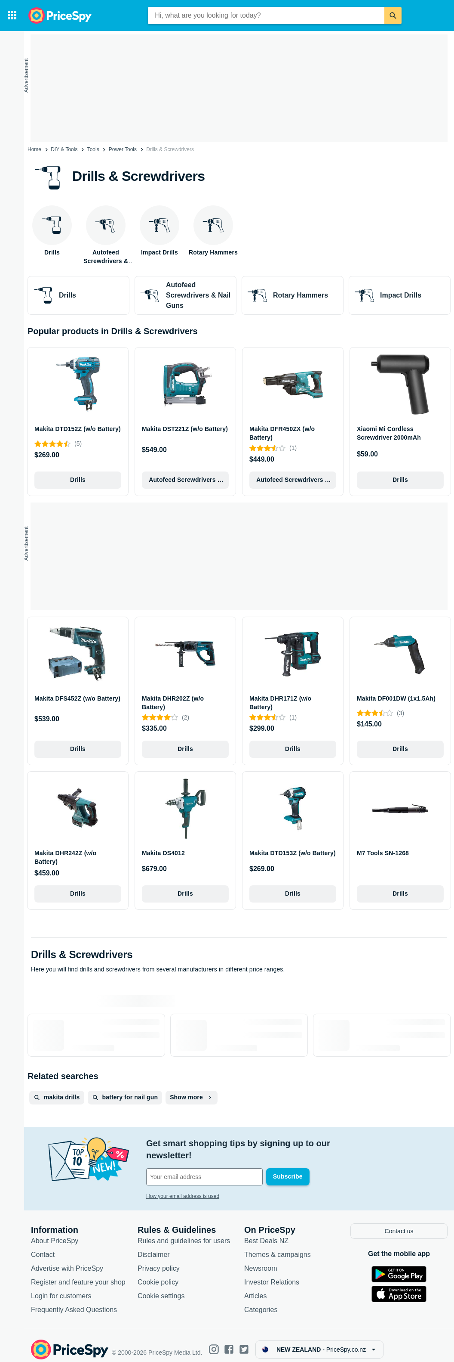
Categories (260, 1301)
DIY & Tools (64, 149)
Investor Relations (271, 1274)
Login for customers (61, 1287)
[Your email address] (204, 1164)
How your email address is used (182, 1184)
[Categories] (12, 15)
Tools (93, 149)
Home (34, 149)
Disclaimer (154, 1246)
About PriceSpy (54, 1232)
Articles (255, 1287)
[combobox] (266, 15)
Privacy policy (159, 1260)
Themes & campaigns (277, 1246)
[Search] (393, 15)
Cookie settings (161, 1287)
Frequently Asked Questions (74, 1301)
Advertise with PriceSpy (67, 1260)
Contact (43, 1246)
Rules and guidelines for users (184, 1232)
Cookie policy (158, 1274)
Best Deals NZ (266, 1232)
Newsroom (260, 1260)
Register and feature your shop (78, 1274)
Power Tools (123, 149)
